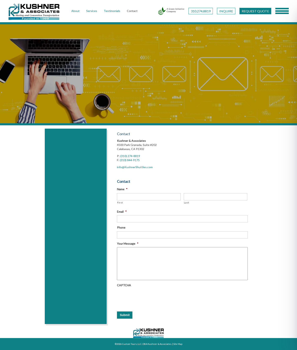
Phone (121, 227)
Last (186, 202)
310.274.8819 (201, 11)
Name (122, 189)
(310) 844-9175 (130, 160)
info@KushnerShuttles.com (135, 167)
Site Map (177, 344)
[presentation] (148, 297)
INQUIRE (226, 11)
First (120, 202)
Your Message (127, 243)
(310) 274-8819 (130, 156)
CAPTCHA (124, 285)
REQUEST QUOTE (255, 11)
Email (122, 211)
